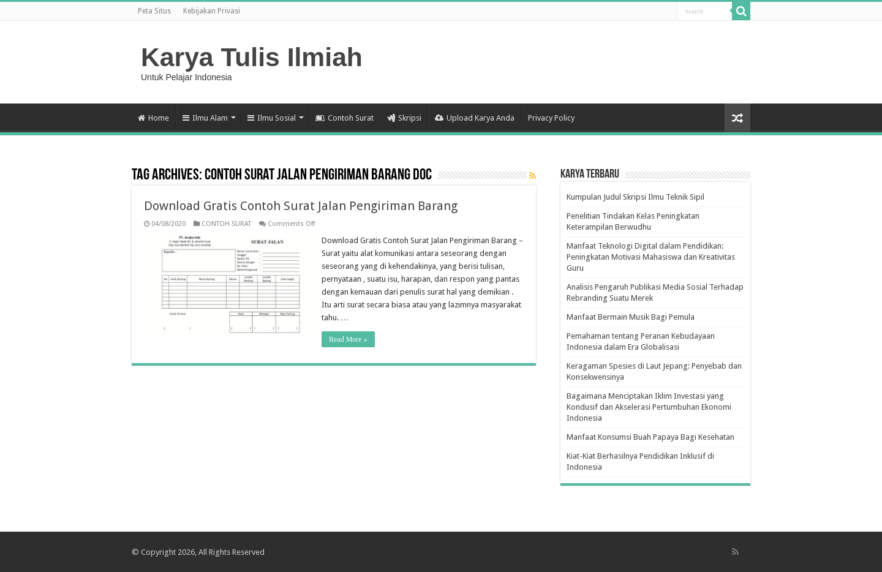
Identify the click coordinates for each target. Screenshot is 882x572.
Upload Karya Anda (474, 117)
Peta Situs (154, 11)
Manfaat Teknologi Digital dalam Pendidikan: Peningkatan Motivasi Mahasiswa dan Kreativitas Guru (651, 257)
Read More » (348, 339)
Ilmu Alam (205, 117)
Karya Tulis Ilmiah (252, 57)
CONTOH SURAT (226, 224)
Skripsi (404, 117)
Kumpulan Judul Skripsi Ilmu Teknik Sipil (635, 196)
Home (153, 117)
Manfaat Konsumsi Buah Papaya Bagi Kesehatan (650, 437)
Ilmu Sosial (271, 117)
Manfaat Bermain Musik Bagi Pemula (631, 317)
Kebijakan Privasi (211, 11)
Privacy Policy (551, 117)
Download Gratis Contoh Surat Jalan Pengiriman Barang (301, 205)
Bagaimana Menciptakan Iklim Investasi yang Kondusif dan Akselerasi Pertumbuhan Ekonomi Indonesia (649, 407)
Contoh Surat (344, 117)
